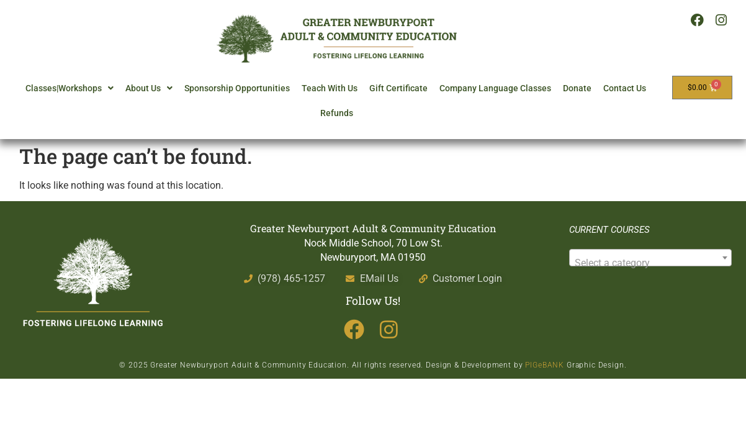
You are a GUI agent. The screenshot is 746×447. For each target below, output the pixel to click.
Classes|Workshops (69, 88)
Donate (577, 88)
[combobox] (650, 257)
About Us (149, 88)
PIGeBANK (544, 365)
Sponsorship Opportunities (237, 88)
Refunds (336, 113)
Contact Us (624, 88)
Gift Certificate (398, 88)
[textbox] (650, 263)
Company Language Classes (495, 88)
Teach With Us (329, 88)
